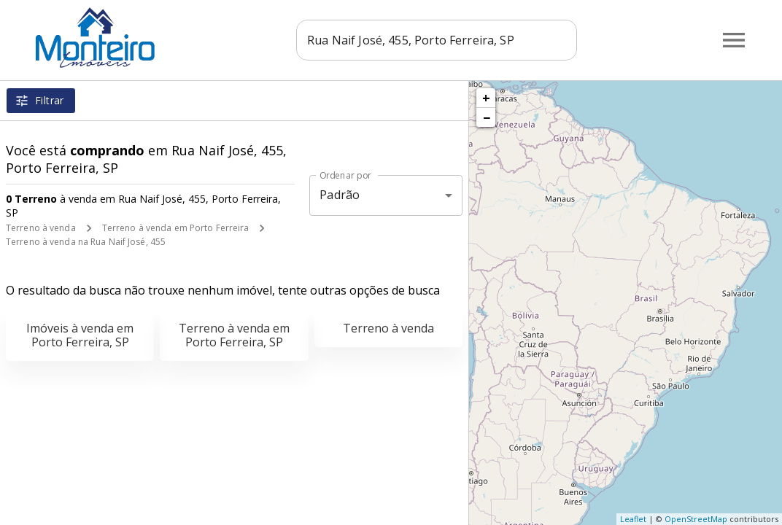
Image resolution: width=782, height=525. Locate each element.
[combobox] (436, 40)
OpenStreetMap (696, 518)
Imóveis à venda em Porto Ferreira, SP (79, 335)
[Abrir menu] (734, 40)
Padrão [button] (340, 195)
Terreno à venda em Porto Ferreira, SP (234, 335)
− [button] (486, 117)
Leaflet (633, 518)
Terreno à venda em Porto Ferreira (175, 228)
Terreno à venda (41, 228)
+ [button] (486, 97)
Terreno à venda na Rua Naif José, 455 (86, 242)
